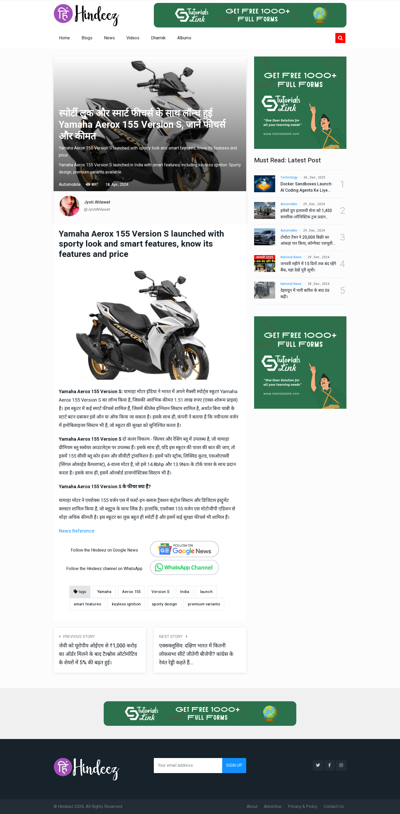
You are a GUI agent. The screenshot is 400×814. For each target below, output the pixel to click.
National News (291, 257)
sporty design (164, 604)
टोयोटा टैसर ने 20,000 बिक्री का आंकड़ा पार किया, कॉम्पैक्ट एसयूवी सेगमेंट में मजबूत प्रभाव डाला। (306, 240)
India (184, 592)
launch (206, 592)
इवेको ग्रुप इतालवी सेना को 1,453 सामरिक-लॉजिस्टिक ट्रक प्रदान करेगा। (306, 214)
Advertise (273, 806)
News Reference (76, 531)
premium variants (204, 604)
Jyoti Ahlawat (97, 202)
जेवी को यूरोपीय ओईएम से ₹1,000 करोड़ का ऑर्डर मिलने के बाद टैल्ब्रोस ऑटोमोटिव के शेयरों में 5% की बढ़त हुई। (98, 654)
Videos (132, 38)
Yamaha (104, 592)
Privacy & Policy (302, 806)
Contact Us (334, 806)
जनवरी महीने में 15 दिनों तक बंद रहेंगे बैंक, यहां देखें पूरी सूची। (305, 267)
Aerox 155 (131, 592)
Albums (184, 38)
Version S (160, 592)
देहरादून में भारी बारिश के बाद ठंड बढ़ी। (306, 294)
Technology (289, 177)
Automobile (288, 204)
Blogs (87, 38)
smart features (87, 604)
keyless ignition (126, 604)
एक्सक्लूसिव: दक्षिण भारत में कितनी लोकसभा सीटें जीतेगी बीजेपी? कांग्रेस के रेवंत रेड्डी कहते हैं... (196, 654)
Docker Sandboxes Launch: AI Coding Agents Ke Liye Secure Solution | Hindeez (306, 187)
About (252, 806)
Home (64, 38)
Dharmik (158, 38)
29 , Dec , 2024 (314, 204)
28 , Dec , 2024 (319, 284)
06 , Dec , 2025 (315, 177)
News (109, 38)
